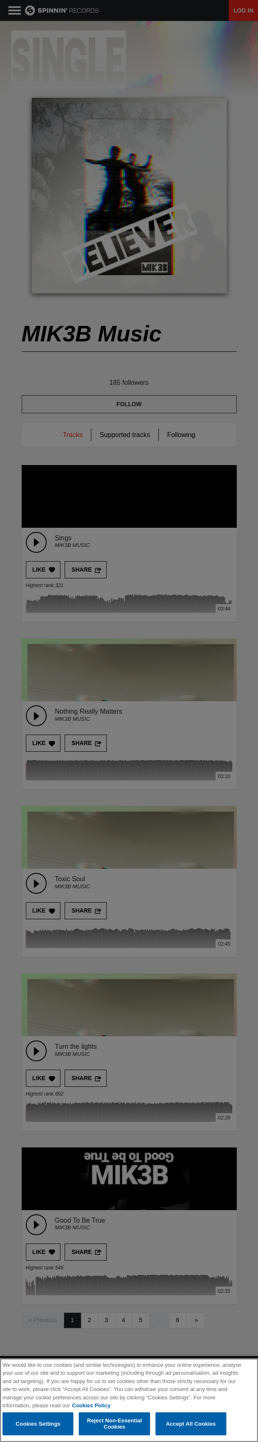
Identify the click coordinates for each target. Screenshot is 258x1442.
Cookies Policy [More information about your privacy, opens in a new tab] (91, 1406)
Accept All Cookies (191, 1424)
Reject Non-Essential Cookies (114, 1423)
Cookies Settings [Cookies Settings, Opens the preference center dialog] (38, 1424)
